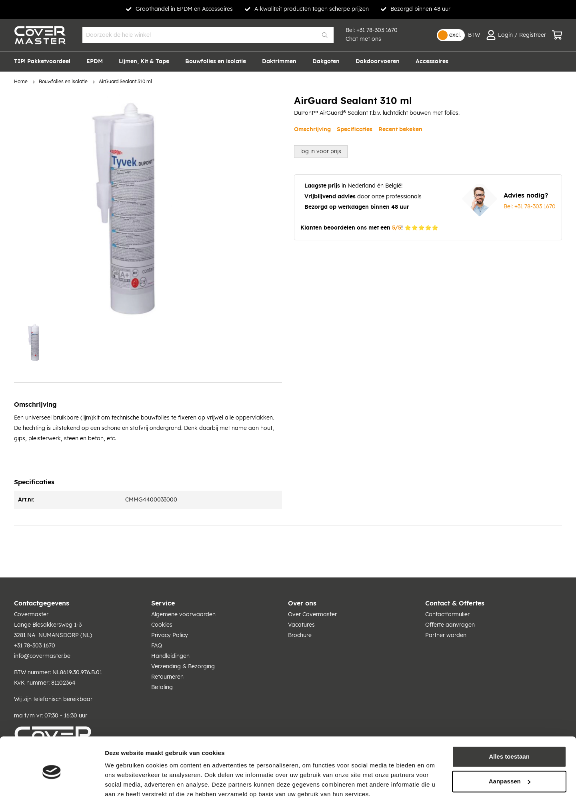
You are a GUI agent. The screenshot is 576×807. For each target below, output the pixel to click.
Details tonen (124, 791)
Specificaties (354, 129)
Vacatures (301, 625)
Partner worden (445, 635)
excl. (455, 35)
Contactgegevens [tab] (41, 603)
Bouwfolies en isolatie (63, 82)
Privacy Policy (169, 635)
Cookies (161, 625)
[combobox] (208, 35)
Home (21, 82)
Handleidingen (170, 656)
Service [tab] (163, 603)
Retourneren (167, 677)
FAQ (156, 646)
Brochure (300, 635)
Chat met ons (363, 39)
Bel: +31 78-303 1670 (530, 207)
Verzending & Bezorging (183, 666)
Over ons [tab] (302, 603)
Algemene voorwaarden (183, 614)
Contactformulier (447, 614)
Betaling (162, 687)
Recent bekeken (400, 129)
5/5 (396, 228)
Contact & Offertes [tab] (454, 603)
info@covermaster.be (42, 656)
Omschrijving (312, 129)
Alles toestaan (509, 731)
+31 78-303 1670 (377, 30)
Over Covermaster (312, 614)
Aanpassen (509, 756)
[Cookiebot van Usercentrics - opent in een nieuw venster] (52, 791)
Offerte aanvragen (450, 625)
